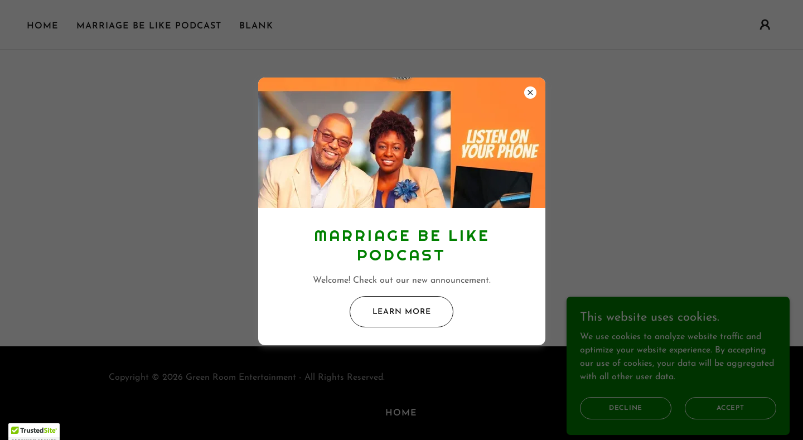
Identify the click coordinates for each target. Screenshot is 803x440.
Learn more (402, 312)
